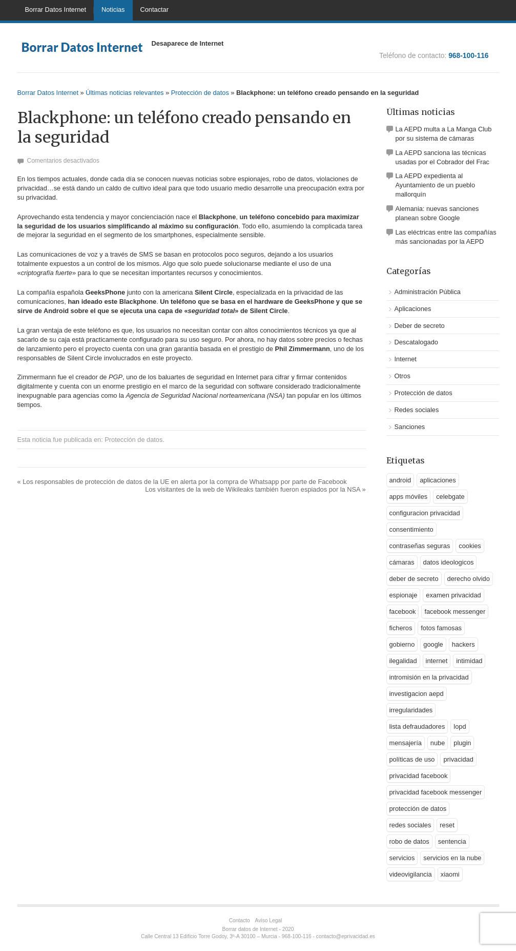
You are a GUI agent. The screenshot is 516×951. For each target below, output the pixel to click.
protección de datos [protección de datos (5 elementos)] (418, 808)
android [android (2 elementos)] (400, 480)
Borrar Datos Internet (56, 9)
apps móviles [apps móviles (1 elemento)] (408, 496)
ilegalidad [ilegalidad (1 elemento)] (403, 661)
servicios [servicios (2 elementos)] (402, 858)
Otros (402, 376)
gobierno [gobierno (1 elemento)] (402, 644)
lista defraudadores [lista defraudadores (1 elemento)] (417, 726)
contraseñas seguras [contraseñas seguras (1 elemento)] (419, 546)
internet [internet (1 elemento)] (437, 661)
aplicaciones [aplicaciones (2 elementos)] (438, 480)
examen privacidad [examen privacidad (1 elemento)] (453, 595)
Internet (406, 359)
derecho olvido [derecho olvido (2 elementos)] (468, 579)
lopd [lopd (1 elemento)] (459, 726)
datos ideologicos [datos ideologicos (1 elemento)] (448, 562)
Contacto (239, 920)
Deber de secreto (420, 325)
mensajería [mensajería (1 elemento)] (405, 743)
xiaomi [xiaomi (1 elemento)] (450, 874)
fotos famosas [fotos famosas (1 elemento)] (441, 628)
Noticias (113, 9)
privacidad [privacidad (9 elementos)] (458, 759)
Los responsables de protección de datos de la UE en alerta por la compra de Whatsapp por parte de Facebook (182, 482)
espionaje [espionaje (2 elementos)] (403, 595)
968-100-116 (468, 55)
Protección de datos (200, 92)
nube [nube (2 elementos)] (437, 743)
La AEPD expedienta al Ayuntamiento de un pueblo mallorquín (436, 185)
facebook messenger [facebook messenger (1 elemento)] (454, 611)
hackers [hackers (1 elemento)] (463, 644)
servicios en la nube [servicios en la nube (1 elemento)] (452, 858)
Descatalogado (416, 342)
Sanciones (410, 427)
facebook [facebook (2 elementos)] (402, 611)
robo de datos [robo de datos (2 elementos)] (409, 841)
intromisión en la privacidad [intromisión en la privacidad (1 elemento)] (429, 677)
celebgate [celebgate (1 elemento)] (450, 496)
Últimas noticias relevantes (124, 92)
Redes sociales (417, 410)
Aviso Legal (268, 920)
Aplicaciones (413, 309)
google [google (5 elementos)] (433, 644)
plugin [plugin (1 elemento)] (462, 743)
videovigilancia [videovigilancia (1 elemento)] (410, 874)
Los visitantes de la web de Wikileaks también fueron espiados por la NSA (255, 489)
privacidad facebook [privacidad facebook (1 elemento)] (418, 776)
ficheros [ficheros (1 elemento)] (400, 628)
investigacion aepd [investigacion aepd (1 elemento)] (416, 693)
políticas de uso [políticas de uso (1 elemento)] (412, 759)
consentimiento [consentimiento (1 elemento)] (411, 529)
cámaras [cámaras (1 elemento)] (402, 562)
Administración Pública (428, 292)
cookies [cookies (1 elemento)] (470, 546)
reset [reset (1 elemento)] (447, 825)
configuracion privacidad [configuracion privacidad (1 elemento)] (424, 513)
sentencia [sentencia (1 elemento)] (452, 841)
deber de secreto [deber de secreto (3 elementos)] (414, 579)
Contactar (154, 9)
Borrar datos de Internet (250, 929)
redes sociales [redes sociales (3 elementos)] (410, 825)
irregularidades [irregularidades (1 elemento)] (411, 710)
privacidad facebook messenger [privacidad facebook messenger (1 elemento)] (435, 792)
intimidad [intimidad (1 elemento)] (469, 661)
